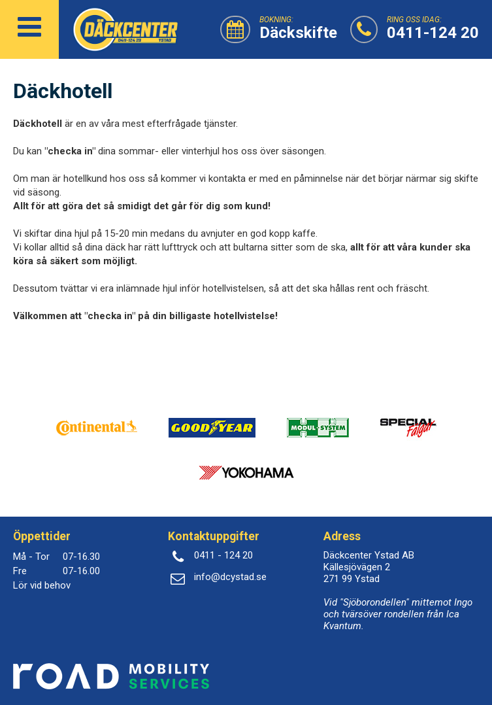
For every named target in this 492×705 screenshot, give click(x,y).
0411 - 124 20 (223, 555)
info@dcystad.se (230, 577)
